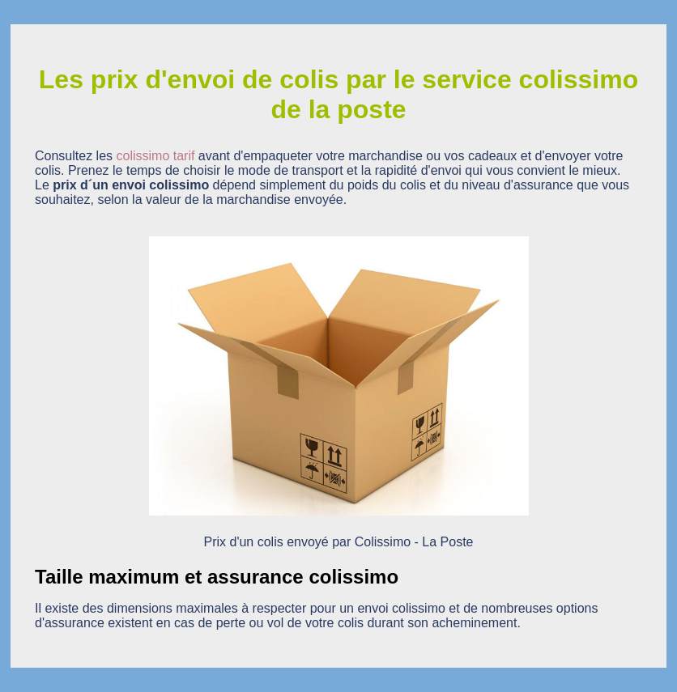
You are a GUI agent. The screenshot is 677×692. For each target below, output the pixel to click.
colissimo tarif (156, 156)
